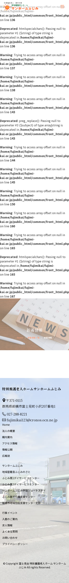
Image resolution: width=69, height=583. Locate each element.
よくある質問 (10, 531)
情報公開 (7, 449)
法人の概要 (8, 431)
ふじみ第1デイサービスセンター (21, 478)
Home (20, 337)
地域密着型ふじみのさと (16, 472)
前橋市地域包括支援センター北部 (21, 503)
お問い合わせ (10, 537)
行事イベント (10, 512)
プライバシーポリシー (15, 544)
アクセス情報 (9, 443)
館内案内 (7, 437)
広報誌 (6, 455)
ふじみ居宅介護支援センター (19, 496)
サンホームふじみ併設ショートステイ (24, 490)
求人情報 (7, 525)
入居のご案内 (10, 519)
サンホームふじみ (12, 465)
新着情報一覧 (33, 337)
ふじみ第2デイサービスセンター (21, 484)
